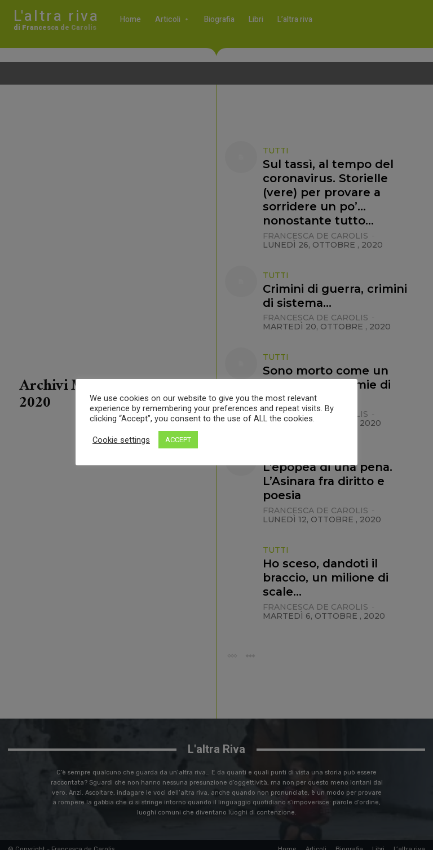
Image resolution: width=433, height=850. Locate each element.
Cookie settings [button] (121, 440)
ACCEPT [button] (178, 439)
